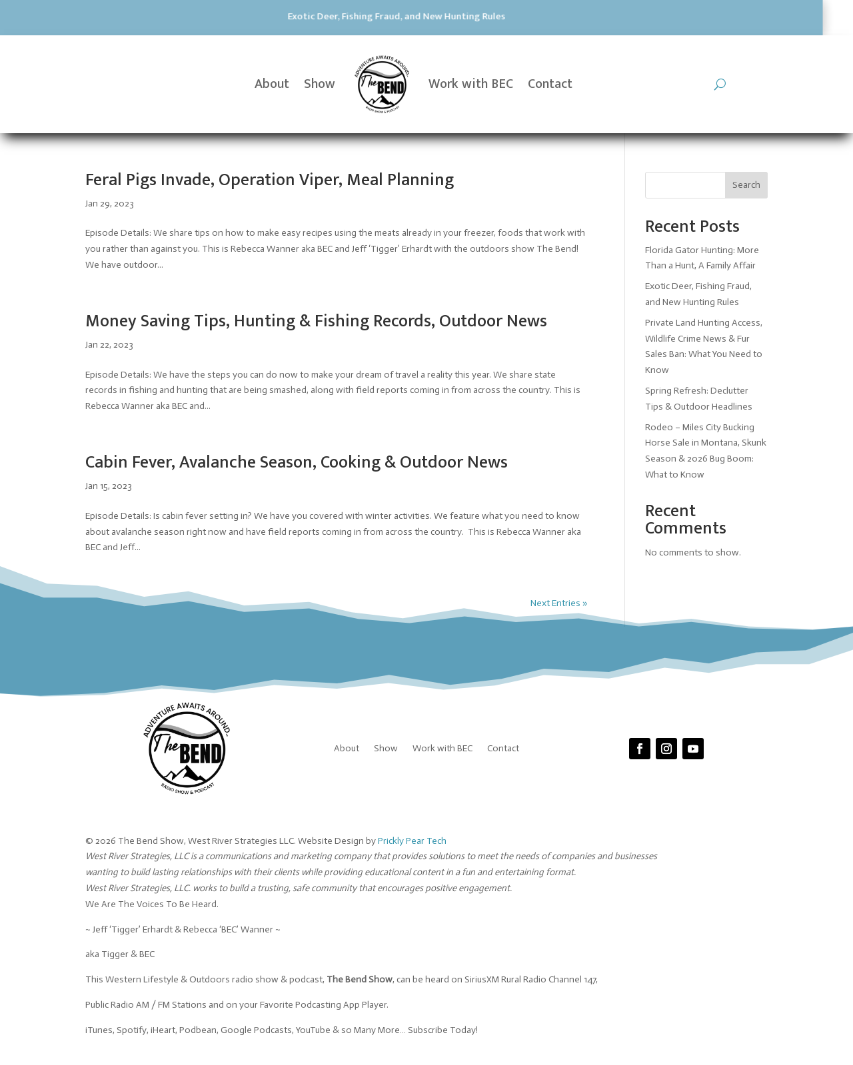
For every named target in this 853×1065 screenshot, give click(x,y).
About (272, 84)
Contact (550, 84)
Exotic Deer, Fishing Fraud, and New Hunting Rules (229, 16)
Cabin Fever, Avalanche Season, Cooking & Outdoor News (296, 462)
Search (746, 184)
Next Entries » (559, 603)
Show (319, 84)
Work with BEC (470, 84)
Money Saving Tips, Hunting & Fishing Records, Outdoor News (316, 321)
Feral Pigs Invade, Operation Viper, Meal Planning (269, 180)
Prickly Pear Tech (412, 841)
